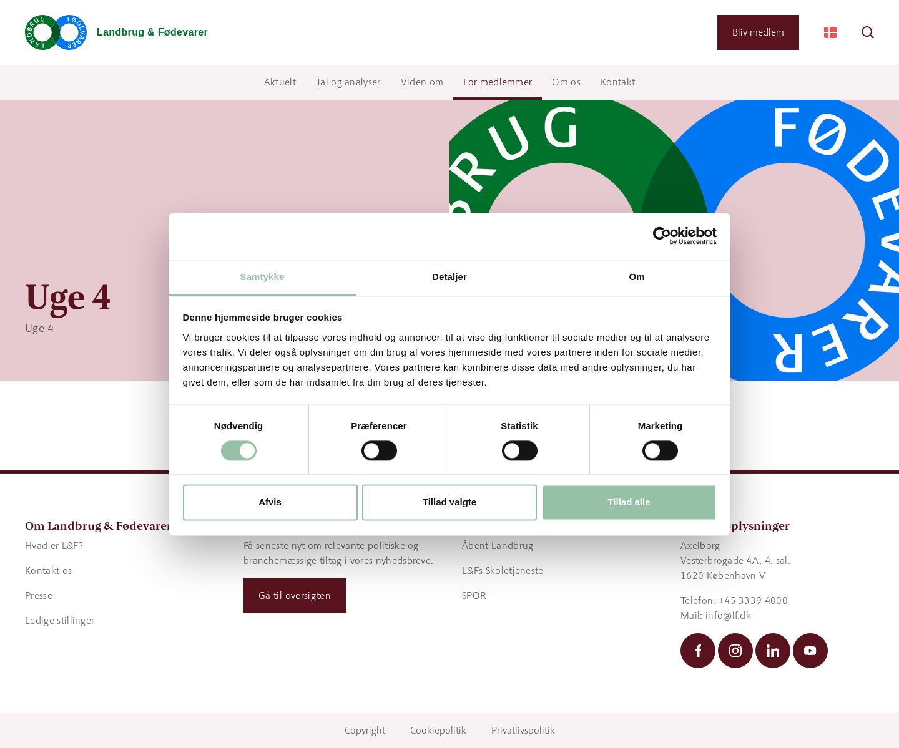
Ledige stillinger (59, 620)
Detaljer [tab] (449, 276)
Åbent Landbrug (497, 545)
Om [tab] (636, 276)
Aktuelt (280, 82)
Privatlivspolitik (523, 730)
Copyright (365, 730)
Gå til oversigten (294, 595)
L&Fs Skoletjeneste (503, 570)
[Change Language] (830, 32)
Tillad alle (628, 502)
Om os (566, 82)
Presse (38, 595)
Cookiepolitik (438, 730)
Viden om (422, 82)
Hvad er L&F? (54, 545)
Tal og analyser (348, 82)
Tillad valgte (449, 502)
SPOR (474, 595)
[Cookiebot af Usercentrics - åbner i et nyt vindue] (662, 235)
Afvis (270, 502)
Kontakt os (48, 570)
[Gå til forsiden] (116, 32)
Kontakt (618, 82)
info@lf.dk (728, 615)
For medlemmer (497, 82)
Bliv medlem (758, 32)
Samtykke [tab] (262, 276)
